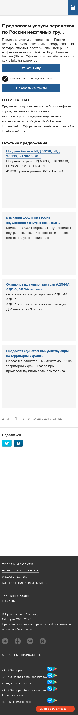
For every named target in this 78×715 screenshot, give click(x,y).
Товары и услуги (17, 564)
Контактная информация (25, 583)
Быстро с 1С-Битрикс (53, 708)
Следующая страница (47, 419)
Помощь (8, 601)
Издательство (15, 577)
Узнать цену (31, 68)
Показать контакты (31, 88)
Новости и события (20, 570)
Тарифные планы (16, 596)
